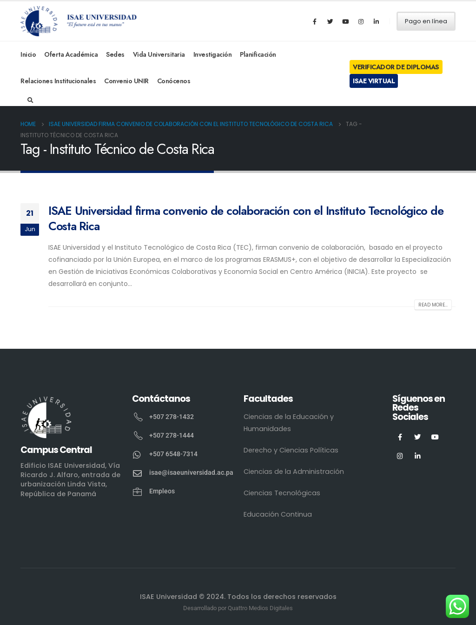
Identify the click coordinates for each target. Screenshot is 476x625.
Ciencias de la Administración (294, 471)
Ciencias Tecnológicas (282, 493)
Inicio (28, 54)
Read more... (433, 304)
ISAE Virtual (374, 81)
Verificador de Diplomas (396, 67)
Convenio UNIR (126, 81)
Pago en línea (426, 21)
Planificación (258, 54)
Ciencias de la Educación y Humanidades (289, 422)
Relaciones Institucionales (58, 81)
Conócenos (174, 81)
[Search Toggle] (30, 100)
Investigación (212, 54)
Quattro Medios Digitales (260, 608)
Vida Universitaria (159, 54)
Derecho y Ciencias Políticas (291, 450)
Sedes (115, 54)
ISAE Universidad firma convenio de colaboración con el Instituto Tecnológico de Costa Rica (245, 218)
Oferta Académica (71, 54)
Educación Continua (278, 514)
